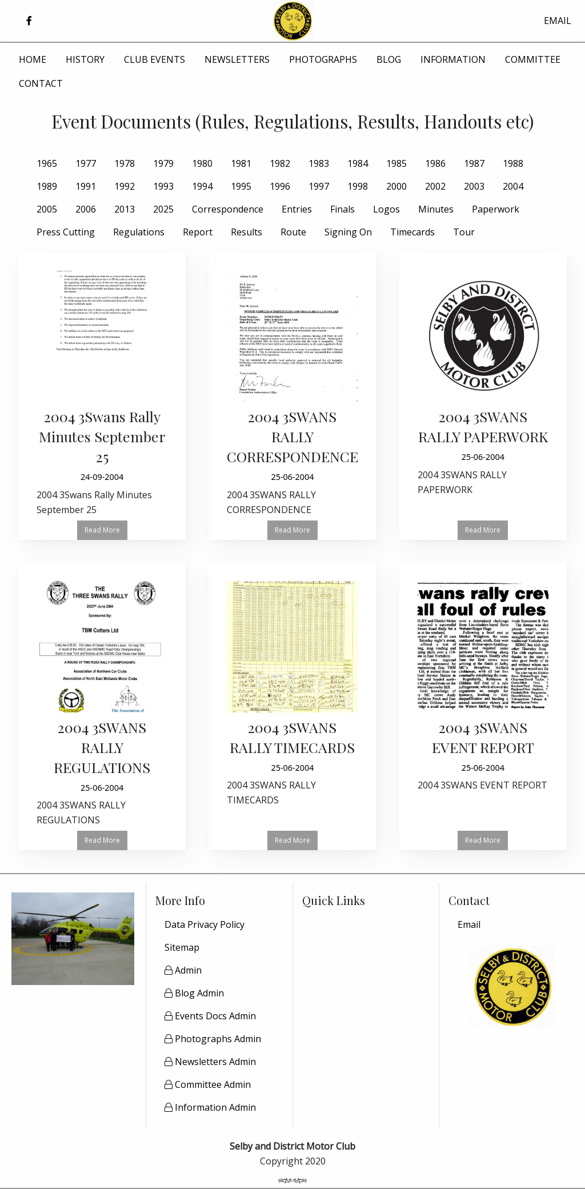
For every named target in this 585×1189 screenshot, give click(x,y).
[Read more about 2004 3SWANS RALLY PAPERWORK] (483, 386)
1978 (124, 163)
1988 (513, 163)
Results (246, 232)
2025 (163, 209)
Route (293, 232)
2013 (124, 209)
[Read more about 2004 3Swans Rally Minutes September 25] (102, 396)
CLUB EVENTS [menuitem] (154, 59)
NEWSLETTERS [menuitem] (237, 59)
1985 (396, 163)
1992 (124, 186)
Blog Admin (194, 993)
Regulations (139, 232)
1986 (435, 163)
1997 (318, 186)
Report (198, 232)
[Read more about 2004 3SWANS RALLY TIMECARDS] (292, 696)
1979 (163, 163)
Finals (342, 209)
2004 (513, 186)
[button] (29, 21)
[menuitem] (512, 924)
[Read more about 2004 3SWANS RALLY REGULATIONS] (102, 706)
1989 (47, 186)
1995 (241, 186)
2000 (396, 186)
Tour (464, 232)
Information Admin (210, 1107)
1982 (280, 163)
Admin (183, 970)
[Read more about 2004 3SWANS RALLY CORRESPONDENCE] (292, 396)
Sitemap (182, 947)
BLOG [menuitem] (388, 59)
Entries (297, 209)
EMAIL (557, 20)
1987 (474, 163)
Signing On (348, 232)
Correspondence (227, 209)
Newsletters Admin (210, 1061)
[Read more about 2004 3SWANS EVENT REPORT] (483, 689)
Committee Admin (208, 1084)
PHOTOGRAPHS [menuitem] (323, 59)
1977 (85, 163)
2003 (474, 186)
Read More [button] (102, 530)
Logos (386, 209)
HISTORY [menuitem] (85, 59)
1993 (163, 186)
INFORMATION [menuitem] (453, 59)
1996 (280, 186)
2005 (47, 209)
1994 (202, 186)
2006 (85, 209)
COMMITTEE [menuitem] (532, 59)
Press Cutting (66, 232)
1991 (85, 186)
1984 (357, 163)
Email (469, 924)
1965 (47, 163)
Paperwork (495, 209)
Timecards (412, 232)
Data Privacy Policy (205, 924)
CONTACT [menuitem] (41, 83)
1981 (241, 163)
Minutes (436, 209)
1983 (318, 163)
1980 (202, 163)
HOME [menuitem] (32, 59)
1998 (357, 186)
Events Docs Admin (210, 1016)
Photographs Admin (213, 1038)
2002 (435, 186)
